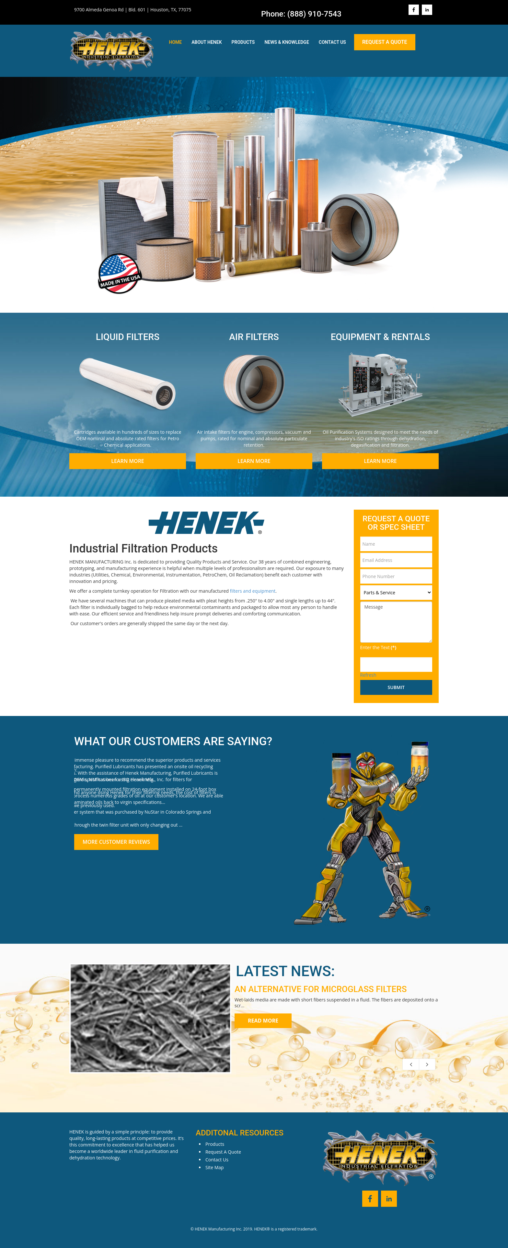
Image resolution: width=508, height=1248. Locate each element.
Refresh (368, 675)
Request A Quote (384, 42)
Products (243, 42)
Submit (396, 687)
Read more (263, 1020)
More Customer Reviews (116, 841)
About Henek (206, 42)
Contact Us (332, 42)
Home (175, 42)
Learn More (127, 461)
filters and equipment (253, 591)
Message (396, 622)
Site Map (214, 1167)
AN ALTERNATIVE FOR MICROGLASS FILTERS (321, 989)
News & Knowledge (286, 42)
